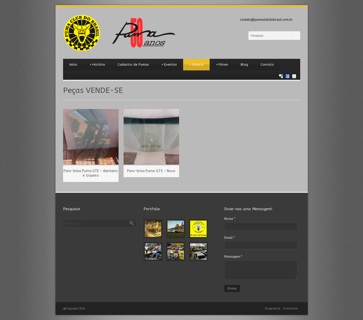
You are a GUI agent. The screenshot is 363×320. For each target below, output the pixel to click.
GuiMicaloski (290, 308)
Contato (267, 64)
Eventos (169, 65)
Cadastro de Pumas (133, 64)
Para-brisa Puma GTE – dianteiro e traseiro (91, 173)
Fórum (222, 65)
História (97, 65)
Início (73, 64)
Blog (244, 64)
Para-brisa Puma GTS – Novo (151, 171)
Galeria (196, 65)
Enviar (232, 288)
